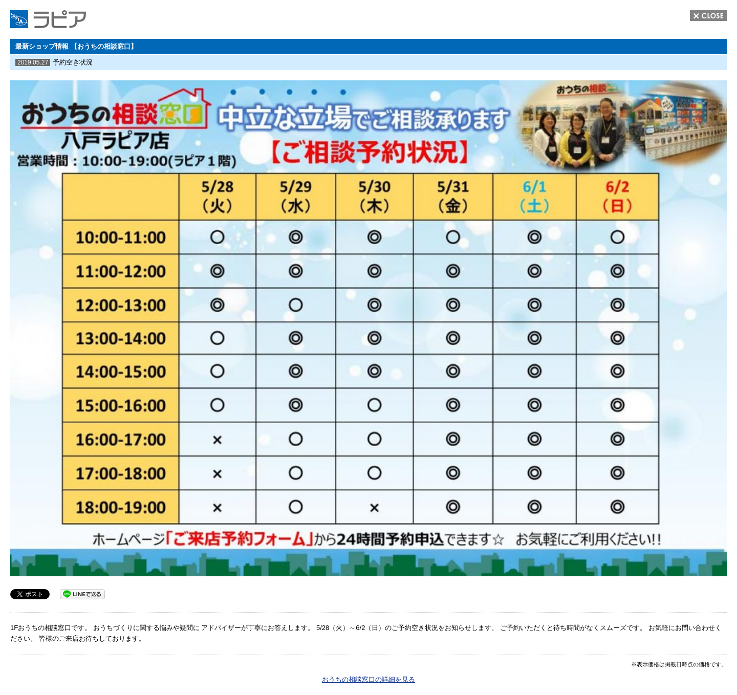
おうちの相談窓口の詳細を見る (368, 679)
